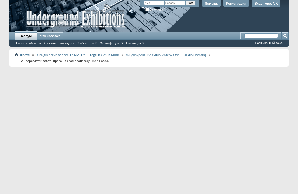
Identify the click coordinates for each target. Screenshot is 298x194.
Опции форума (110, 43)
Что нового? (50, 36)
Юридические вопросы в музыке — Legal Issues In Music (77, 55)
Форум (26, 36)
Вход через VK (266, 3)
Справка (50, 43)
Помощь (211, 3)
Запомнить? (155, 9)
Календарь (66, 43)
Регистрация (236, 3)
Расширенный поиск (269, 42)
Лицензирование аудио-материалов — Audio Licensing (166, 55)
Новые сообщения (28, 43)
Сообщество (85, 43)
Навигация (133, 43)
